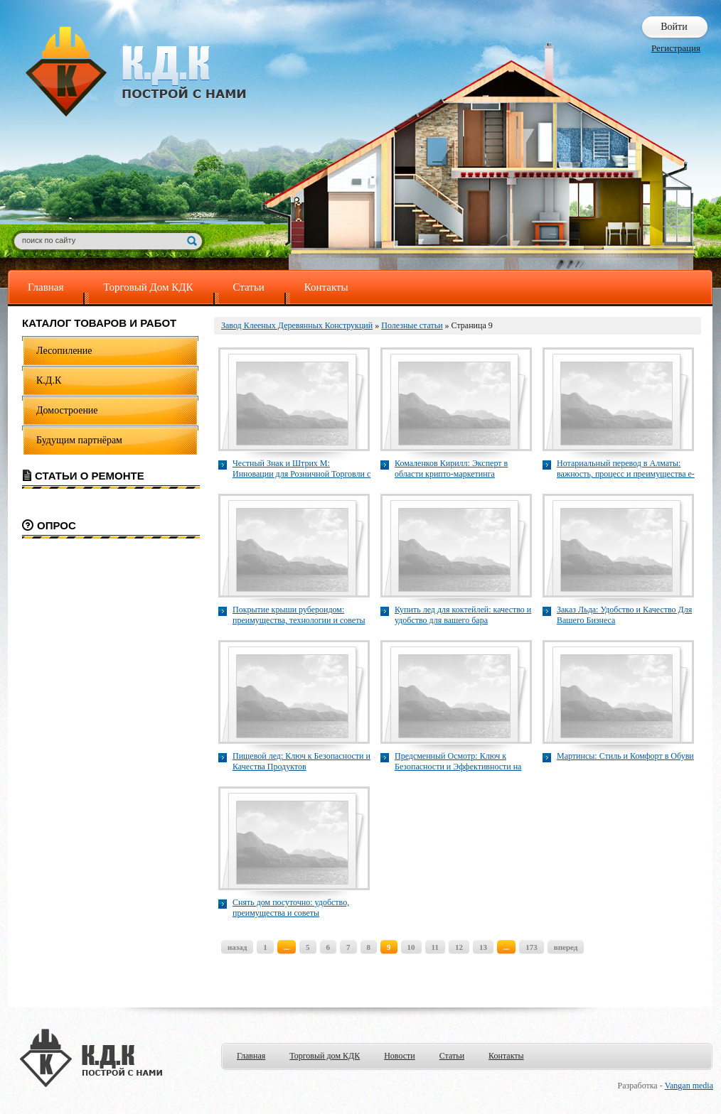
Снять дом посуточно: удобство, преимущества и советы (291, 907)
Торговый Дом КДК (148, 287)
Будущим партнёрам (79, 440)
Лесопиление (64, 350)
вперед (566, 947)
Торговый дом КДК (324, 1056)
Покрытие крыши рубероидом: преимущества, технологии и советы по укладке (299, 615)
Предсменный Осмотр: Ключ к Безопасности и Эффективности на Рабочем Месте (458, 761)
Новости (399, 1056)
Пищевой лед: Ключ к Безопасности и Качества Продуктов (301, 761)
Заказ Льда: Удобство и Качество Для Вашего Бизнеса (624, 615)
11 (435, 947)
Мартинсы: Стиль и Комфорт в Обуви (625, 756)
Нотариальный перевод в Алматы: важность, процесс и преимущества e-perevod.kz (626, 469)
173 (531, 947)
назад (237, 947)
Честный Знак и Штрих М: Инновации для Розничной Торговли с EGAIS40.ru (301, 469)
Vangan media (689, 1086)
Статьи (249, 287)
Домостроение (67, 410)
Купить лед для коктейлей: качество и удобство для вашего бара (463, 615)
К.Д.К (48, 380)
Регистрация (675, 48)
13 (483, 947)
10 (411, 947)
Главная (45, 287)
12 (459, 947)
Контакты (326, 287)
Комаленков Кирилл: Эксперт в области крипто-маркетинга (451, 468)
